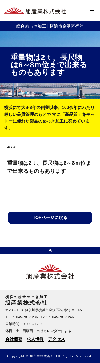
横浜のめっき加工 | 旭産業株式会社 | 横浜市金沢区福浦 (35, 11)
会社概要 (13, 339)
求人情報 (35, 339)
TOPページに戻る (50, 217)
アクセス (56, 339)
